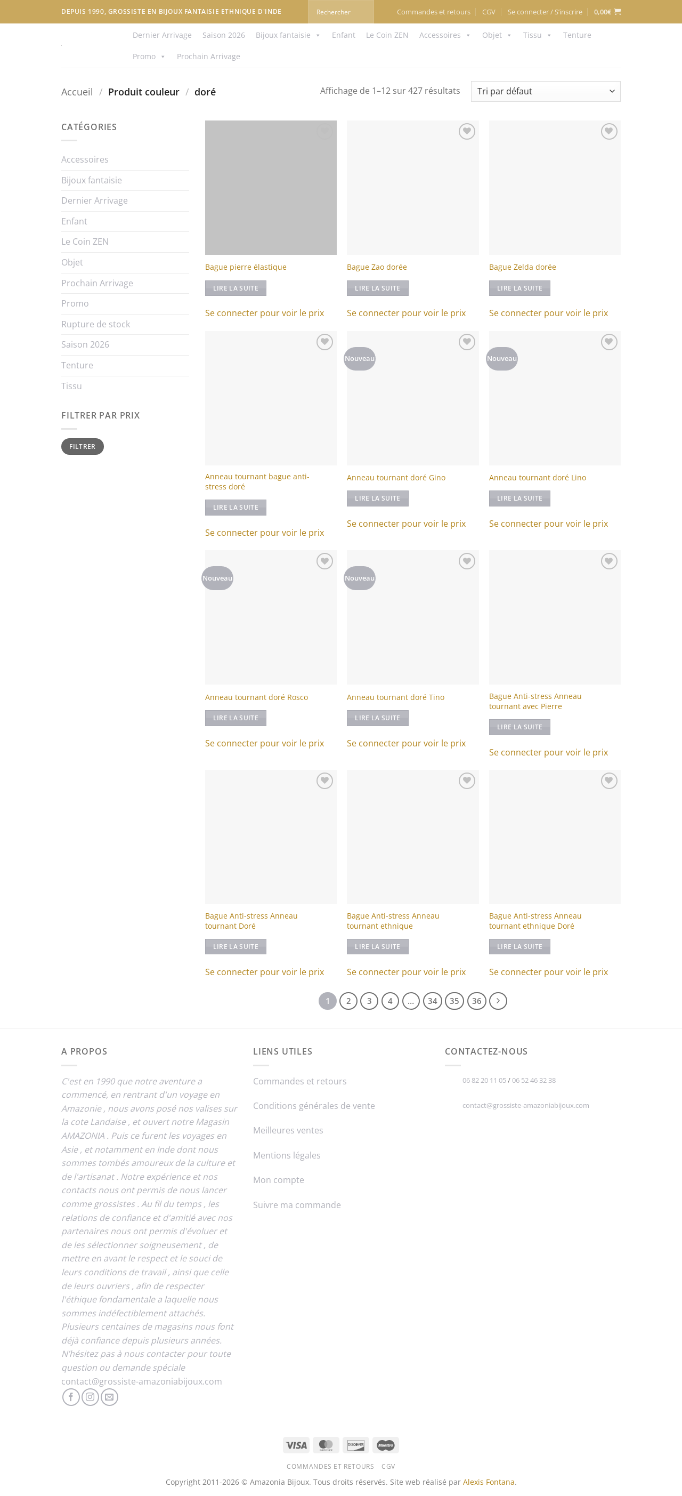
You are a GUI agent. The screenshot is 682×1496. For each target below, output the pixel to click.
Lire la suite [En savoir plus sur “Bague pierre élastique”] (236, 288)
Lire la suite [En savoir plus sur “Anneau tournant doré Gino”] (378, 498)
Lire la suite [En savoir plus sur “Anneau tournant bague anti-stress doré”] (236, 507)
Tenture (577, 35)
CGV (489, 12)
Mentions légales (287, 1155)
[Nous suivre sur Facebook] (71, 1397)
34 (432, 1000)
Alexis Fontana (489, 1482)
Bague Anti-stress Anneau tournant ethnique (393, 921)
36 (477, 1000)
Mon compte (278, 1180)
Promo (149, 56)
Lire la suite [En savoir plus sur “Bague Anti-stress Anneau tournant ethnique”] (378, 947)
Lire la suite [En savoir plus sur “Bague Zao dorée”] (378, 288)
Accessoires (445, 35)
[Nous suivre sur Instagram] (90, 1397)
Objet (497, 35)
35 (454, 1000)
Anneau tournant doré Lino (537, 477)
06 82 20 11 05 (484, 1080)
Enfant (343, 35)
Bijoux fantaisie (288, 35)
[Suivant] (498, 1001)
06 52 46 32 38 (534, 1080)
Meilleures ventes (288, 1130)
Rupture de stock (95, 324)
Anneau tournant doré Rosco (256, 697)
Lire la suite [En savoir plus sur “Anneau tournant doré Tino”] (378, 718)
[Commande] (546, 91)
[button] (545, 12)
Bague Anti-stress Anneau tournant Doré (251, 921)
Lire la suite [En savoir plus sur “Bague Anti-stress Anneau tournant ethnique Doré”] (520, 947)
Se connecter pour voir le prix (264, 313)
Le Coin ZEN (387, 35)
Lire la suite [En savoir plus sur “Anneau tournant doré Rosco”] (236, 718)
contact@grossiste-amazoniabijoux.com (141, 1381)
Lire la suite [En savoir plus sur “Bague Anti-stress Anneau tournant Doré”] (236, 947)
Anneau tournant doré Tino (395, 697)
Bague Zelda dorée (522, 267)
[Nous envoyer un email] (109, 1397)
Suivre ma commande (297, 1205)
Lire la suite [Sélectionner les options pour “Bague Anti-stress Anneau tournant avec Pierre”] (520, 727)
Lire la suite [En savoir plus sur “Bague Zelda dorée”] (520, 288)
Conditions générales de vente (314, 1106)
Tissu (538, 35)
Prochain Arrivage (208, 56)
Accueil (77, 91)
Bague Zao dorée (377, 267)
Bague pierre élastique (246, 267)
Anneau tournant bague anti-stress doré (257, 482)
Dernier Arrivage (162, 35)
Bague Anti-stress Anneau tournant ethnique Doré (535, 921)
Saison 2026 (223, 35)
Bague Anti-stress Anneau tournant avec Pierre (535, 701)
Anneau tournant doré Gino (396, 477)
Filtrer (82, 446)
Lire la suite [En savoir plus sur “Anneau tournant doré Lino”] (520, 498)
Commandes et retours (433, 12)
